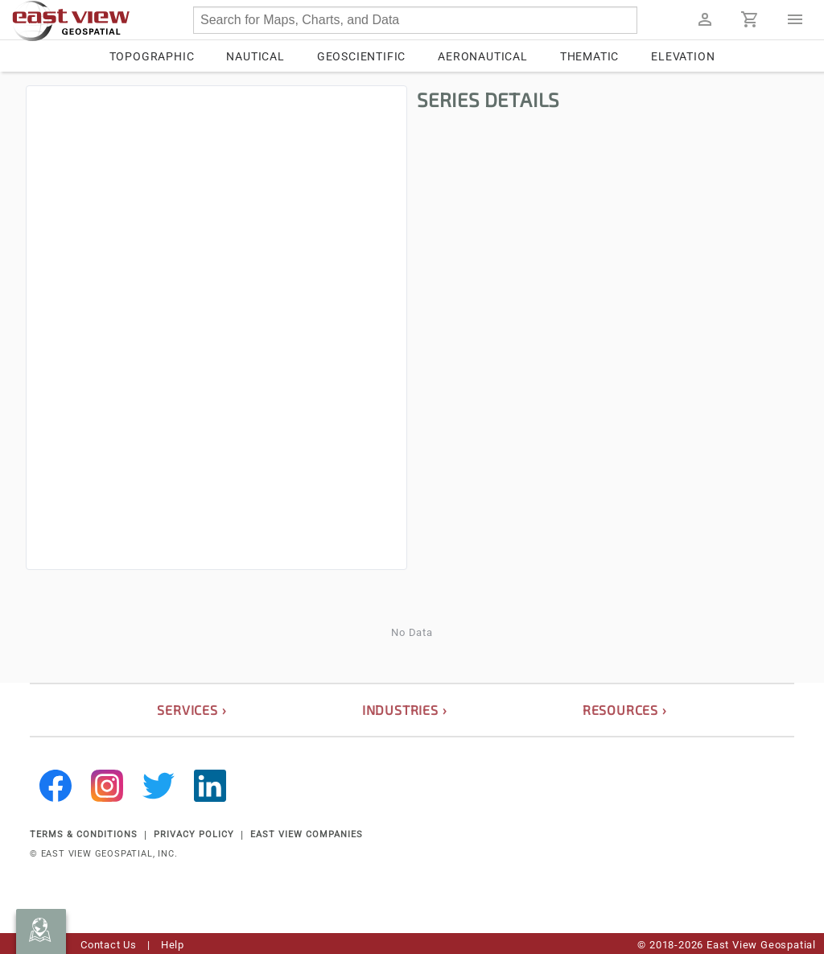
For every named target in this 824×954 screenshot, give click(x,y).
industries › (404, 709)
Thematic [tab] (589, 56)
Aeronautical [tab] (483, 56)
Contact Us (108, 945)
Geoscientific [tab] (361, 56)
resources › (625, 709)
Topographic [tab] (152, 56)
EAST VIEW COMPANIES (306, 834)
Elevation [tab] (683, 56)
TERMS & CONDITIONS (84, 834)
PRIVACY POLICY (194, 834)
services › (191, 709)
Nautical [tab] (255, 56)
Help (172, 945)
